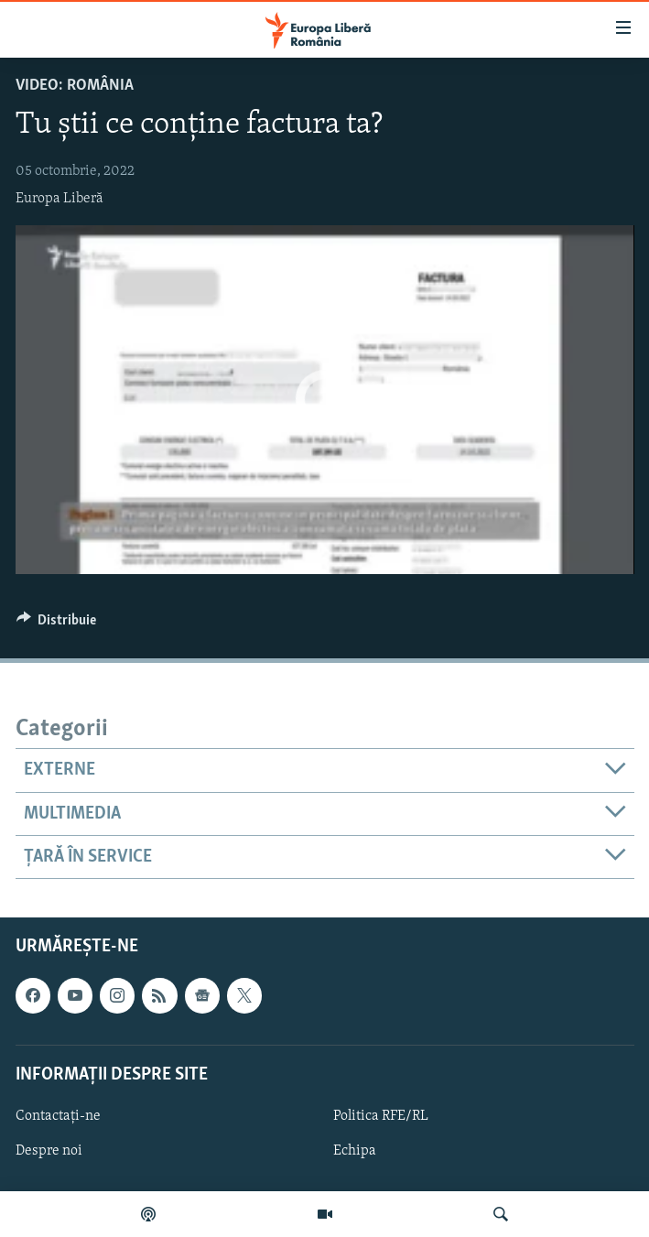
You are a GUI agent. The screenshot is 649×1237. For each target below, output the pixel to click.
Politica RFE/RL (380, 1116)
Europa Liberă (59, 198)
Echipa (354, 1151)
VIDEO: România (75, 85)
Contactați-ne (58, 1116)
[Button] (56, 624)
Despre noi (49, 1151)
